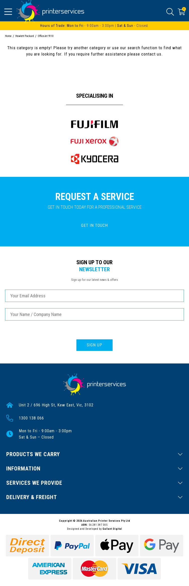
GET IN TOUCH (94, 225)
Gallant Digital (112, 528)
